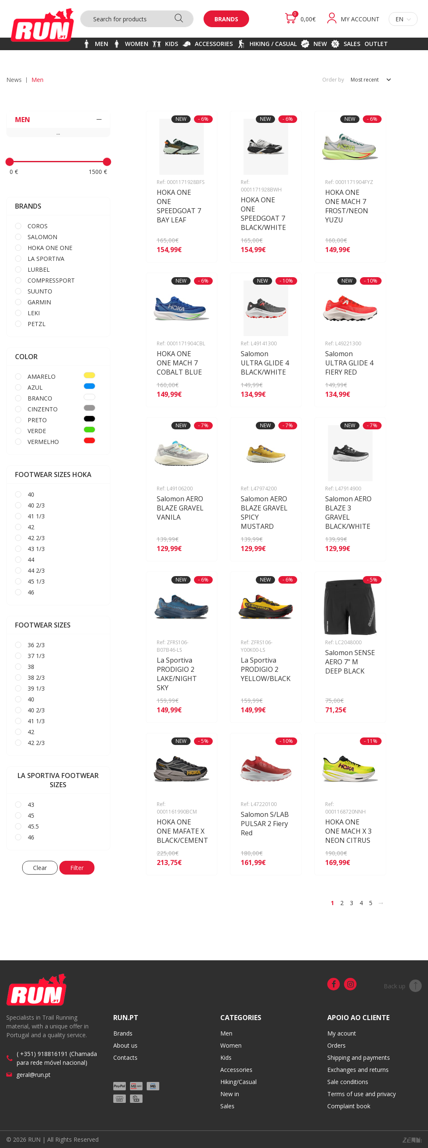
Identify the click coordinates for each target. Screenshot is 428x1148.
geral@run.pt (33, 1075)
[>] (380, 903)
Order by (333, 79)
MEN (58, 119)
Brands (226, 19)
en (403, 19)
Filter (77, 868)
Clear (40, 868)
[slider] (9, 162)
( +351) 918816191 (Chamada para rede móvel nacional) (57, 1058)
